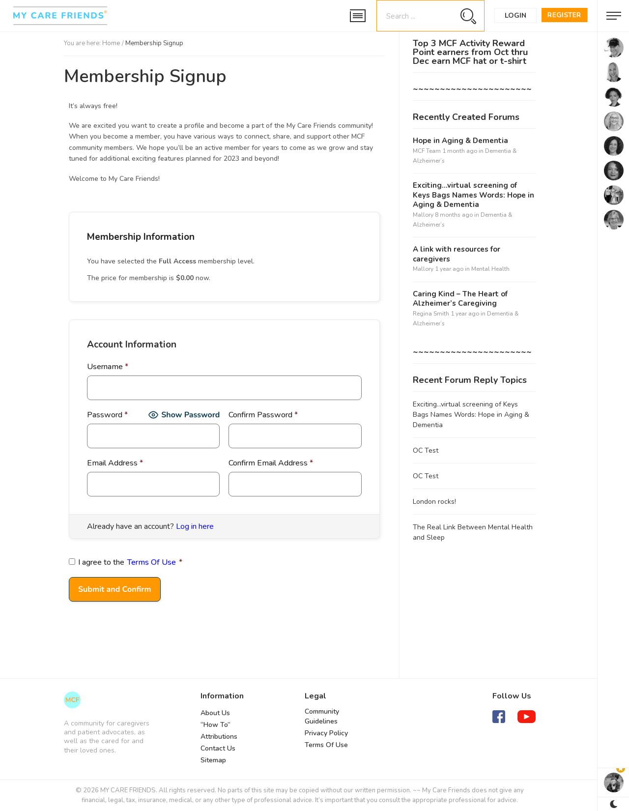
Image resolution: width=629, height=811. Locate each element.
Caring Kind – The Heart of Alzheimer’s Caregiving (460, 299)
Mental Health (490, 269)
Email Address (115, 463)
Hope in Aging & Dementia (460, 140)
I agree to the (125, 562)
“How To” (215, 724)
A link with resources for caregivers (456, 254)
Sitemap (213, 760)
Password (107, 414)
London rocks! (434, 501)
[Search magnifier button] (468, 15)
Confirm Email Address (271, 463)
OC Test (425, 450)
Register (564, 15)
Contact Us (217, 748)
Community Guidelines (322, 716)
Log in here (195, 526)
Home (111, 43)
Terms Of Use (151, 562)
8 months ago (454, 215)
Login (515, 15)
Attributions (218, 736)
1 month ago (459, 151)
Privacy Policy (326, 733)
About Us (215, 713)
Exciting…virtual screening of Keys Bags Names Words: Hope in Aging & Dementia (473, 195)
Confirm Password (263, 414)
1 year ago (449, 269)
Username (107, 366)
